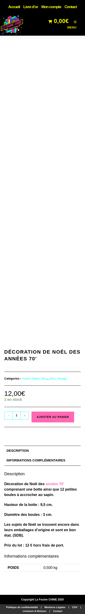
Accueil (14, 7)
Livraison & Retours (34, 611)
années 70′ (55, 484)
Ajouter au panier (53, 417)
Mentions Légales (54, 607)
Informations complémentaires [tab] (36, 460)
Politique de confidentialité (22, 607)
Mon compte (51, 7)
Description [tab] (18, 450)
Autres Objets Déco (35, 378)
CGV (75, 607)
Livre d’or (30, 7)
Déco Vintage (58, 378)
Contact (70, 7)
